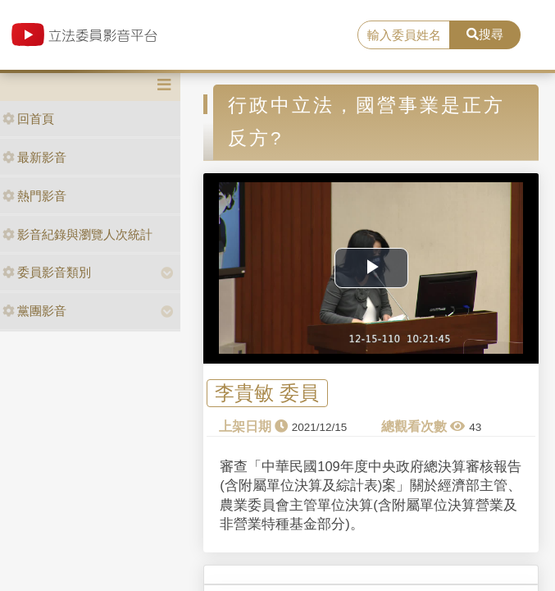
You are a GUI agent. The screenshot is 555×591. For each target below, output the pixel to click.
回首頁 (28, 119)
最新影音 (34, 157)
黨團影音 (34, 311)
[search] (403, 35)
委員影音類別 (46, 272)
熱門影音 (34, 196)
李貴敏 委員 (267, 393)
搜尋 (484, 34)
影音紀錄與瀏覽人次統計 (77, 234)
